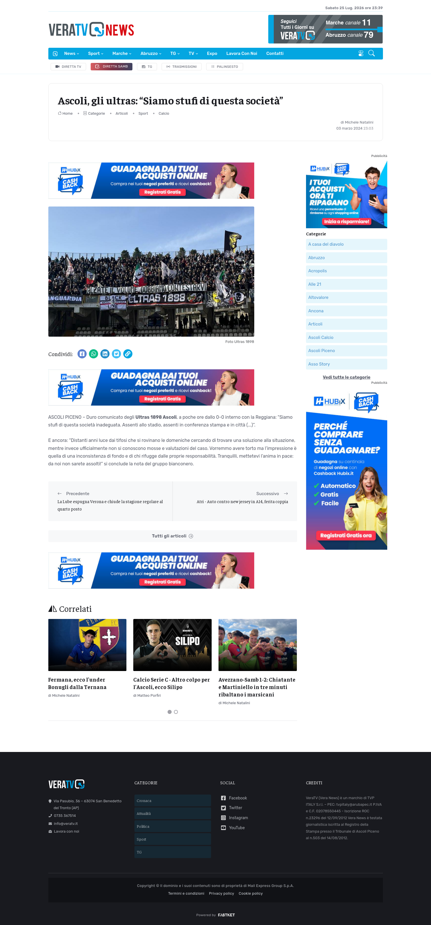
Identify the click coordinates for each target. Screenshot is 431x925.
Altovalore (318, 297)
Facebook (233, 798)
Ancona (315, 310)
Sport (94, 53)
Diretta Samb (111, 66)
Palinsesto (224, 67)
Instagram (234, 818)
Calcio (164, 113)
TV (191, 53)
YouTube (232, 828)
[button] (372, 54)
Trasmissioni (181, 67)
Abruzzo (149, 53)
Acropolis (317, 270)
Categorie (94, 113)
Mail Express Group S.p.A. (271, 886)
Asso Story (319, 363)
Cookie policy (251, 893)
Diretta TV (68, 67)
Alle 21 (314, 284)
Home (65, 113)
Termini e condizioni (186, 893)
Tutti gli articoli (172, 536)
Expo (212, 53)
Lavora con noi (242, 53)
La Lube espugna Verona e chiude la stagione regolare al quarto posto (110, 505)
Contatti (274, 53)
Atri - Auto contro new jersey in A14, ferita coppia (242, 501)
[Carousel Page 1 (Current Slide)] (170, 712)
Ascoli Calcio (320, 337)
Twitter (231, 808)
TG (173, 53)
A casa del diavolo (326, 244)
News (70, 53)
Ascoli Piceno (321, 350)
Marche (120, 53)
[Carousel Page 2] (176, 712)
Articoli (122, 113)
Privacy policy (221, 893)
